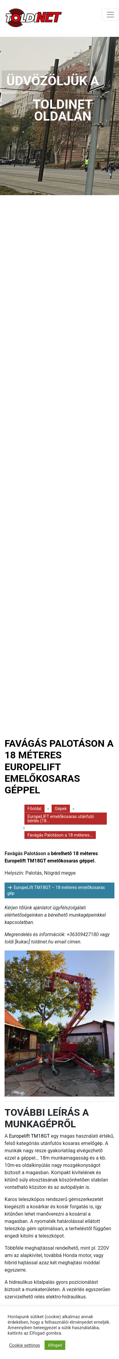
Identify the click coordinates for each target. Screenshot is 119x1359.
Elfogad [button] (55, 1345)
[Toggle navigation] (110, 15)
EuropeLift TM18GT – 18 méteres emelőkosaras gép (56, 890)
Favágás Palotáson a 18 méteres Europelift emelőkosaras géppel (59, 767)
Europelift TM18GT (29, 1136)
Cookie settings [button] (24, 1345)
